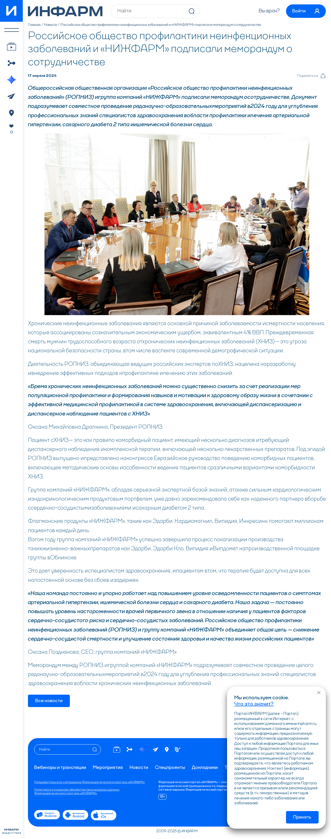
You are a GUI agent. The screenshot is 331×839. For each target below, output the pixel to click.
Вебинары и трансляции (60, 767)
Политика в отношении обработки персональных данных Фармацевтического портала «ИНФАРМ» (76, 791)
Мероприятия (108, 767)
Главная (34, 25)
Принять (302, 817)
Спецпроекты (170, 767)
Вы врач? (269, 11)
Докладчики (205, 767)
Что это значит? (254, 704)
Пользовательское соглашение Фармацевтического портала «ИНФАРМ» (89, 782)
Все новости (49, 701)
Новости (50, 25)
